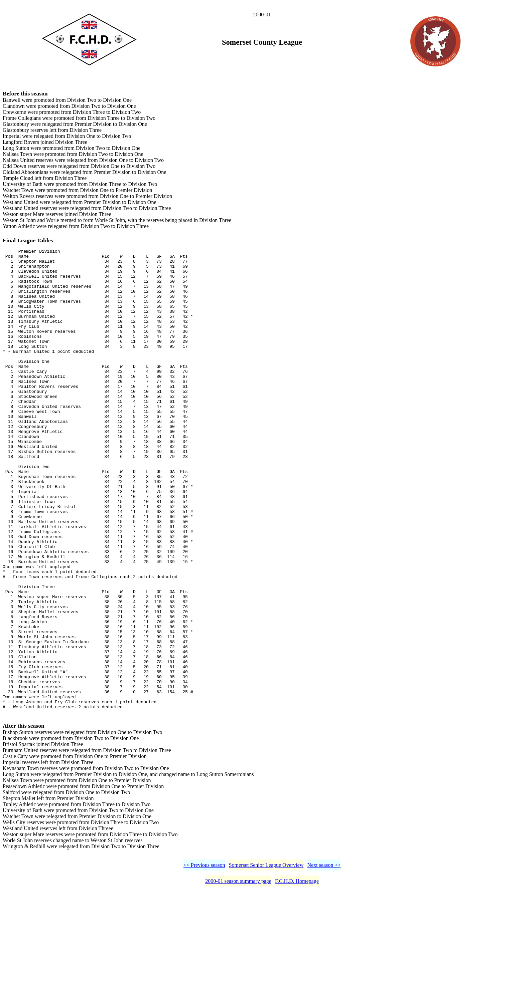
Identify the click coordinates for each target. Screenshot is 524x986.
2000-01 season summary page (238, 975)
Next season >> (324, 959)
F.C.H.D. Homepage (297, 975)
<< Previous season (204, 959)
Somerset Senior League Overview (266, 959)
